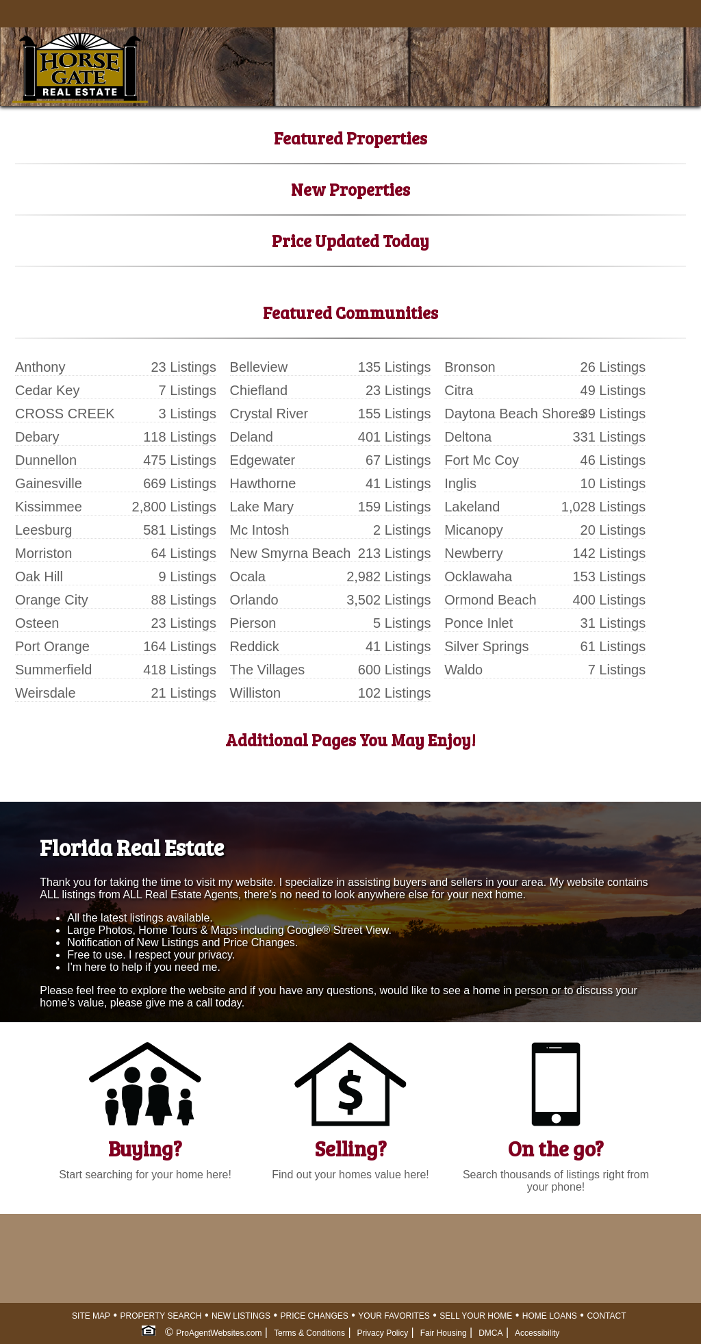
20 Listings (613, 529)
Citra (458, 390)
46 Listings (613, 460)
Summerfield (53, 669)
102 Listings (394, 692)
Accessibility (537, 1333)
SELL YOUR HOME (475, 1316)
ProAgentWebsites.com (219, 1333)
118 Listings (179, 436)
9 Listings (188, 576)
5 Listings (402, 623)
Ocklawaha (478, 576)
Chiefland (259, 390)
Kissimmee (48, 506)
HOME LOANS (549, 1316)
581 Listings (179, 529)
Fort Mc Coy (481, 460)
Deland (251, 436)
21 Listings (183, 692)
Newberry (473, 553)
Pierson (253, 623)
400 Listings (609, 599)
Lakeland (472, 506)
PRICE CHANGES (314, 1316)
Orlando (254, 599)
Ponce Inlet (478, 623)
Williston (255, 692)
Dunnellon (46, 460)
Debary (37, 436)
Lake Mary (262, 506)
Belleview (259, 367)
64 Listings (183, 553)
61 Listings (613, 646)
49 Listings (613, 390)
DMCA (490, 1333)
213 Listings (394, 553)
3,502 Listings (388, 599)
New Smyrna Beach (290, 553)
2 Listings (402, 529)
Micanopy (473, 529)
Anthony (40, 367)
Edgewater (263, 460)
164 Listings (179, 646)
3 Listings (188, 413)
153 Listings (609, 576)
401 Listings (394, 436)
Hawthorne (263, 483)
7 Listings (188, 390)
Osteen (37, 623)
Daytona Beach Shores (514, 413)
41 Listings (398, 483)
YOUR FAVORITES (393, 1316)
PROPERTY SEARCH (161, 1316)
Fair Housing (443, 1333)
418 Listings (179, 669)
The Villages (267, 669)
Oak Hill (39, 576)
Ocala (248, 576)
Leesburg (43, 529)
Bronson (470, 367)
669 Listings (179, 483)
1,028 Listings (603, 506)
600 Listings (394, 669)
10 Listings (613, 483)
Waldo (463, 669)
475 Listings (179, 460)
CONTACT (606, 1316)
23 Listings (183, 367)
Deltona (468, 436)
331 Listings (609, 436)
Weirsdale (45, 692)
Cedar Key (47, 390)
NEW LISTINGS (241, 1316)
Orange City (51, 599)
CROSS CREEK (65, 413)
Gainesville (48, 483)
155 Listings (394, 413)
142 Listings (609, 553)
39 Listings (613, 413)
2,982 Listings (388, 576)
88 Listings (183, 599)
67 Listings (398, 460)
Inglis (460, 483)
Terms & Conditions (309, 1333)
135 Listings (394, 367)
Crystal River (269, 413)
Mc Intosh (260, 529)
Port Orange (52, 646)
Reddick (254, 646)
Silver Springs (486, 646)
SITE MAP (91, 1316)
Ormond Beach (490, 599)
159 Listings (394, 506)
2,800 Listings (174, 506)
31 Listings (613, 623)
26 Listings (613, 367)
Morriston (43, 553)
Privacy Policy (382, 1333)
